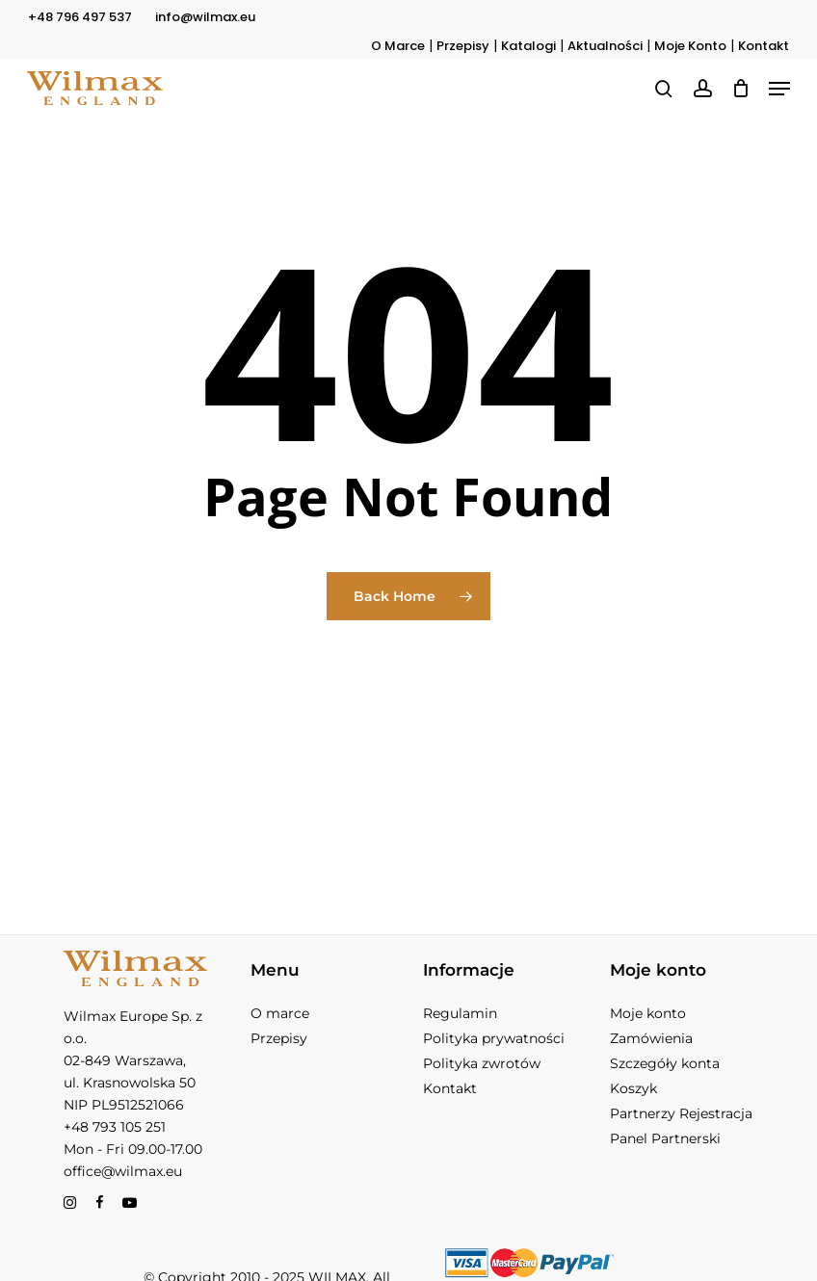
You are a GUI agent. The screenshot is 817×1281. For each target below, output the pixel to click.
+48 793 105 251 (115, 1127)
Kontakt (763, 46)
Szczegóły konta (665, 1063)
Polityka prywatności (494, 1038)
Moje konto (648, 1013)
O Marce (398, 46)
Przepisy (462, 46)
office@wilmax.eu (123, 1171)
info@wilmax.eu (205, 17)
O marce (279, 1013)
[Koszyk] (740, 88)
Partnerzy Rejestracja (681, 1113)
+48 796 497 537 (80, 17)
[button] (779, 88)
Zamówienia (651, 1038)
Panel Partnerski (665, 1138)
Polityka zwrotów (481, 1063)
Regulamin (460, 1013)
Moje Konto (690, 46)
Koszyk (633, 1088)
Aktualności (605, 46)
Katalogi (528, 46)
